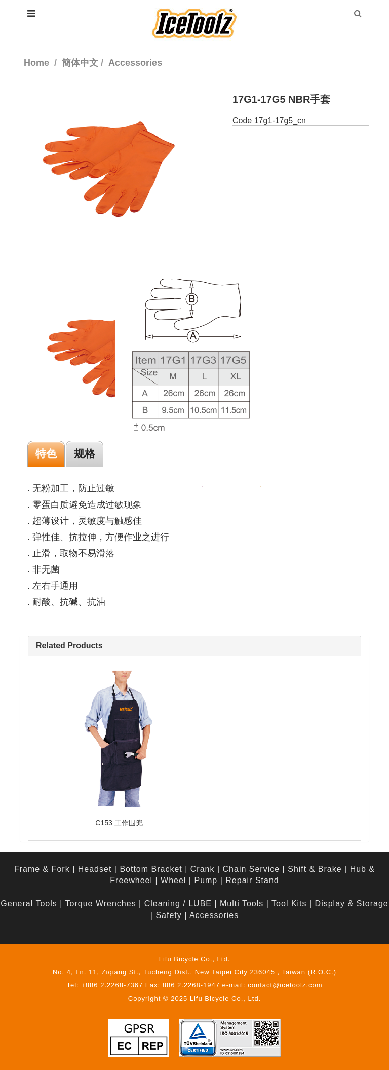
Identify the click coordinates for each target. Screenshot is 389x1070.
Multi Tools (241, 903)
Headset (95, 869)
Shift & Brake (314, 869)
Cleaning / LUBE (178, 903)
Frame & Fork (42, 869)
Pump (205, 880)
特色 (46, 454)
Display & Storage (351, 903)
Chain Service (251, 869)
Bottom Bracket (151, 869)
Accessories (214, 915)
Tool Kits (288, 903)
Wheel (173, 880)
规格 (84, 454)
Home (36, 63)
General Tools (29, 903)
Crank (202, 869)
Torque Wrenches (100, 903)
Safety (168, 915)
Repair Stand (252, 880)
